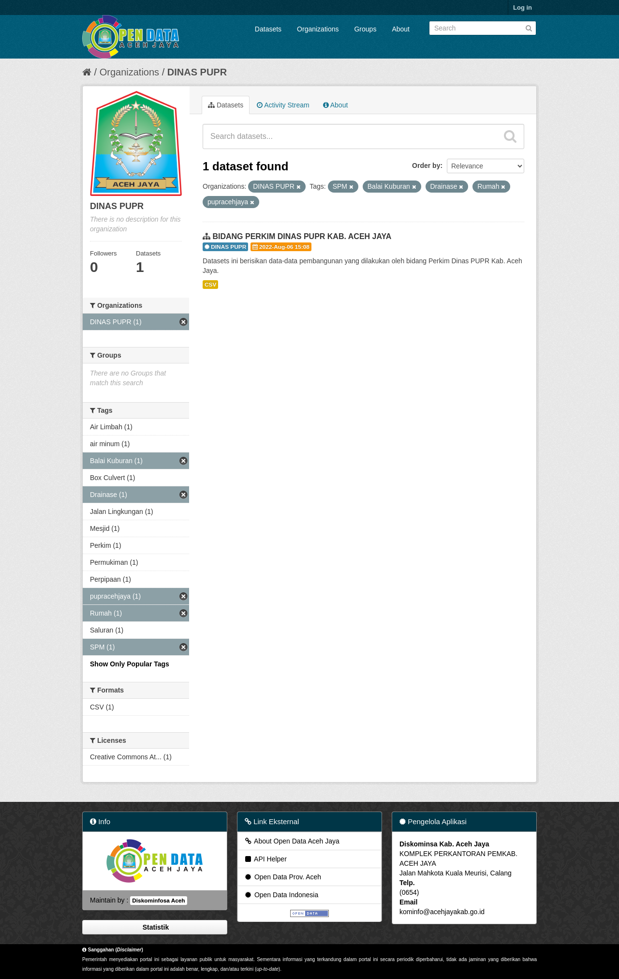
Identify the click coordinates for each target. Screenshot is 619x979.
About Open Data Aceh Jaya (291, 841)
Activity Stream (283, 105)
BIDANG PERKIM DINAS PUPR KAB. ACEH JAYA (301, 236)
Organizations (318, 29)
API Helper (265, 859)
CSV (210, 284)
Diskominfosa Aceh (158, 900)
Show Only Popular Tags (129, 664)
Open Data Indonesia (281, 895)
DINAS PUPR (197, 72)
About (401, 29)
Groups (365, 29)
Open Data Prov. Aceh (282, 877)
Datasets (268, 29)
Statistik (155, 927)
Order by (426, 165)
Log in (522, 7)
